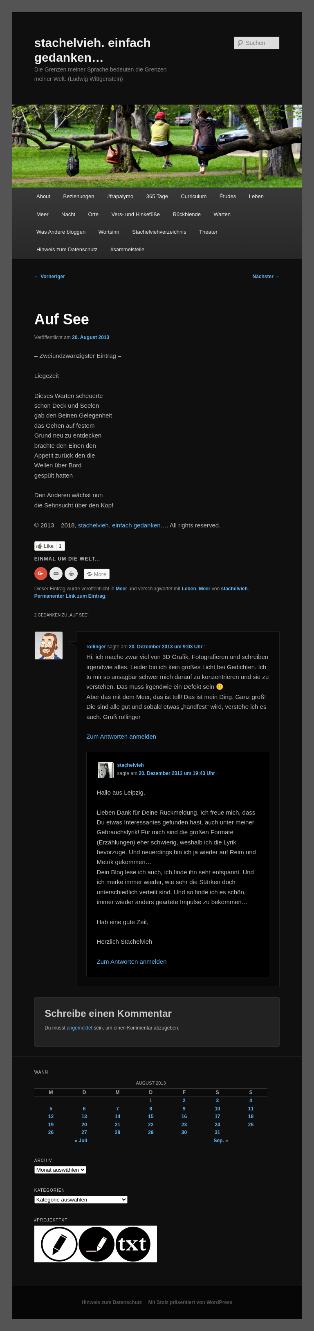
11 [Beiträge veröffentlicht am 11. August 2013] (250, 1109)
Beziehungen (78, 196)
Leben (256, 196)
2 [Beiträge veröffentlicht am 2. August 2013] (184, 1100)
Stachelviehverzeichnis (159, 232)
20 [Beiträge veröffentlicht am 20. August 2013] (84, 1125)
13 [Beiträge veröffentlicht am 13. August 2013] (84, 1116)
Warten (222, 214)
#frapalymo (120, 196)
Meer (42, 214)
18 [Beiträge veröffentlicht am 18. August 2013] (250, 1116)
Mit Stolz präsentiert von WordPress (190, 1302)
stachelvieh (234, 589)
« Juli (81, 1140)
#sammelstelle (127, 249)
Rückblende (187, 214)
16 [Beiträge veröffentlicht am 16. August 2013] (184, 1116)
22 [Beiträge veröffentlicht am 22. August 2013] (150, 1125)
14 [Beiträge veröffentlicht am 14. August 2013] (117, 1116)
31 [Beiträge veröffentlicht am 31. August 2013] (217, 1132)
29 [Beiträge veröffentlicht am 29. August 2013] (150, 1132)
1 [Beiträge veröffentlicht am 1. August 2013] (151, 1100)
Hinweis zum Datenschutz (67, 249)
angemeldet (79, 1028)
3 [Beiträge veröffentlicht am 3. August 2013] (217, 1100)
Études (228, 196)
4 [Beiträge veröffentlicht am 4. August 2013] (250, 1100)
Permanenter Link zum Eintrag (69, 596)
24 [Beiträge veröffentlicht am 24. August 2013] (217, 1125)
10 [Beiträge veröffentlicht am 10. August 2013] (217, 1109)
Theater (208, 232)
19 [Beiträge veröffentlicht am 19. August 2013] (51, 1125)
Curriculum (193, 196)
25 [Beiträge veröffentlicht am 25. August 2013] (250, 1125)
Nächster (266, 276)
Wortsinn (109, 232)
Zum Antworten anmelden (121, 736)
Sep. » (220, 1140)
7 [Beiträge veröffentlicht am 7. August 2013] (117, 1109)
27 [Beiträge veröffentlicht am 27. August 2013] (84, 1132)
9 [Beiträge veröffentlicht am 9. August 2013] (184, 1109)
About (43, 196)
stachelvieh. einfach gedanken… (122, 525)
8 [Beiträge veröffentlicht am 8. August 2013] (151, 1109)
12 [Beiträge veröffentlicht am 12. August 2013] (51, 1116)
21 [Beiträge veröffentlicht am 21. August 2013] (117, 1125)
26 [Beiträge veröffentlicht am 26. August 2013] (51, 1132)
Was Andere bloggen (60, 232)
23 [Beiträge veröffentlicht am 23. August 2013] (184, 1125)
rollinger (96, 647)
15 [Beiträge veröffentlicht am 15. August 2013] (150, 1116)
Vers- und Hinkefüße (135, 214)
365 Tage (157, 196)
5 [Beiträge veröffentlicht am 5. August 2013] (50, 1109)
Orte (93, 214)
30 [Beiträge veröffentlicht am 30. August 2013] (184, 1132)
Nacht (68, 214)
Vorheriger (49, 276)
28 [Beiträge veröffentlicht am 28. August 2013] (117, 1132)
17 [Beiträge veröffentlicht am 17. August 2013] (217, 1116)
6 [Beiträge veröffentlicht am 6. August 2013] (84, 1109)
